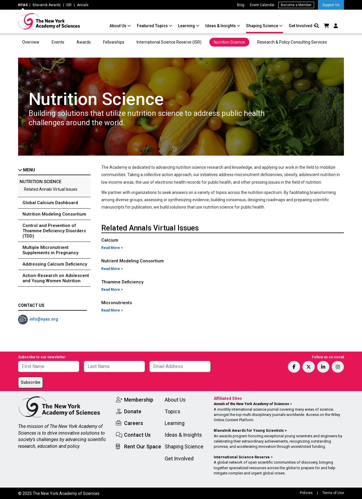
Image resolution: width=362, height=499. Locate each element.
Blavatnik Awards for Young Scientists (249, 430)
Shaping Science (262, 25)
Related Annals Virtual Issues (50, 189)
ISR (69, 5)
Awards (83, 42)
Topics (172, 411)
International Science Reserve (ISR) (169, 42)
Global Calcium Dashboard (50, 202)
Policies (306, 493)
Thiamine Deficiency (122, 282)
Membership (138, 400)
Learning (187, 25)
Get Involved (301, 25)
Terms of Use (333, 493)
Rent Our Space (142, 446)
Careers (133, 423)
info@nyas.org (43, 319)
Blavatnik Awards (47, 5)
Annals (82, 5)
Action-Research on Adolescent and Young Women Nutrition (55, 278)
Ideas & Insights (221, 25)
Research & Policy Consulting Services (292, 42)
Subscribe (30, 382)
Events (58, 42)
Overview (30, 42)
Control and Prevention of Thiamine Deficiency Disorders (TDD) (54, 231)
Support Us (331, 5)
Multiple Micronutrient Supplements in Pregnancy (50, 250)
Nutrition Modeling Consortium (54, 214)
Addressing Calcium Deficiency (54, 264)
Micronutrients (116, 302)
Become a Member (296, 5)
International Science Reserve (242, 457)
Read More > (112, 248)
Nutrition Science (229, 42)
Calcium (109, 240)
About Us (118, 25)
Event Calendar (262, 5)
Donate (132, 411)
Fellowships (113, 42)
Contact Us (137, 435)
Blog (240, 5)
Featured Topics (153, 25)
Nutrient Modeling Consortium (132, 261)
